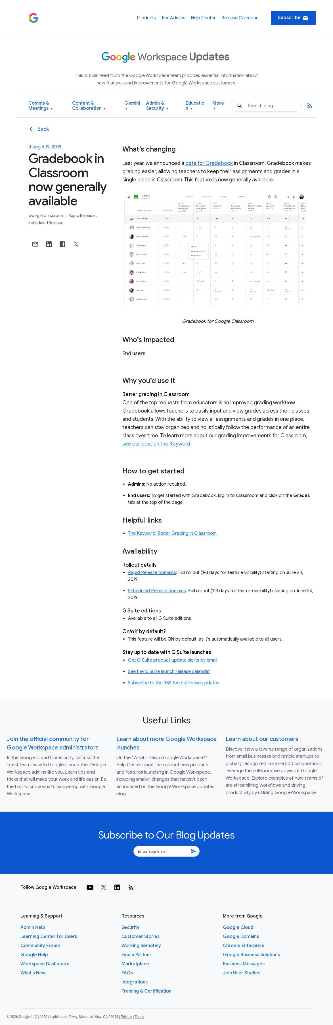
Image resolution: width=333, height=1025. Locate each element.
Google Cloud (238, 927)
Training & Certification (146, 991)
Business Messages (244, 964)
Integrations (135, 982)
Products (146, 18)
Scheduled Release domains (157, 591)
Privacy (126, 1017)
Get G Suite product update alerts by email (172, 660)
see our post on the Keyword (156, 444)
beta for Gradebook (209, 163)
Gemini (132, 106)
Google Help (34, 955)
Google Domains (241, 936)
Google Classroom (46, 215)
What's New (33, 973)
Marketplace (135, 964)
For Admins (173, 18)
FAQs (127, 973)
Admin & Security (157, 106)
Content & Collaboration (89, 106)
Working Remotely (141, 946)
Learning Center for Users (48, 936)
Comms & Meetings (40, 106)
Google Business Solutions (251, 955)
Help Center (203, 18)
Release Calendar (239, 18)
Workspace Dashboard (45, 964)
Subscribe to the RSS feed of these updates (173, 683)
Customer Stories (141, 936)
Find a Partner (137, 955)
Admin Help (32, 927)
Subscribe (293, 18)
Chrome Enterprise (243, 946)
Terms (139, 1017)
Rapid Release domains (152, 572)
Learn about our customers (262, 739)
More (218, 106)
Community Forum (40, 946)
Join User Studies (241, 973)
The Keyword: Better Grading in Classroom (173, 533)
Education (195, 106)
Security (130, 927)
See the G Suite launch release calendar (169, 671)
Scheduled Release (45, 222)
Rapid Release (82, 215)
